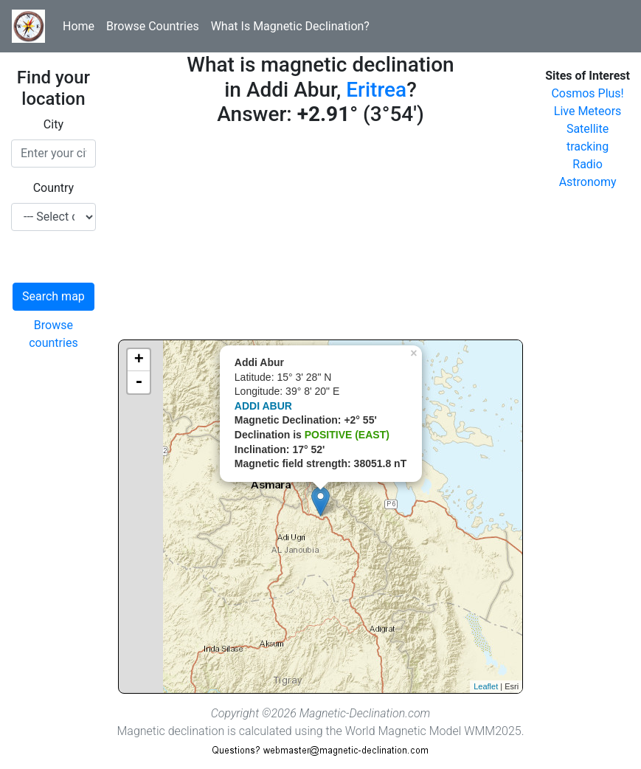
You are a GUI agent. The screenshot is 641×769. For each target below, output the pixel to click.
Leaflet (486, 686)
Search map (53, 296)
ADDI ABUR (263, 406)
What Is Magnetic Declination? (290, 26)
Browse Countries (152, 26)
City (53, 124)
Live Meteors (588, 111)
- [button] (139, 382)
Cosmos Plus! (587, 93)
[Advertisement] (320, 236)
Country (54, 188)
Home (78, 26)
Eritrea (376, 89)
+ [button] (139, 360)
